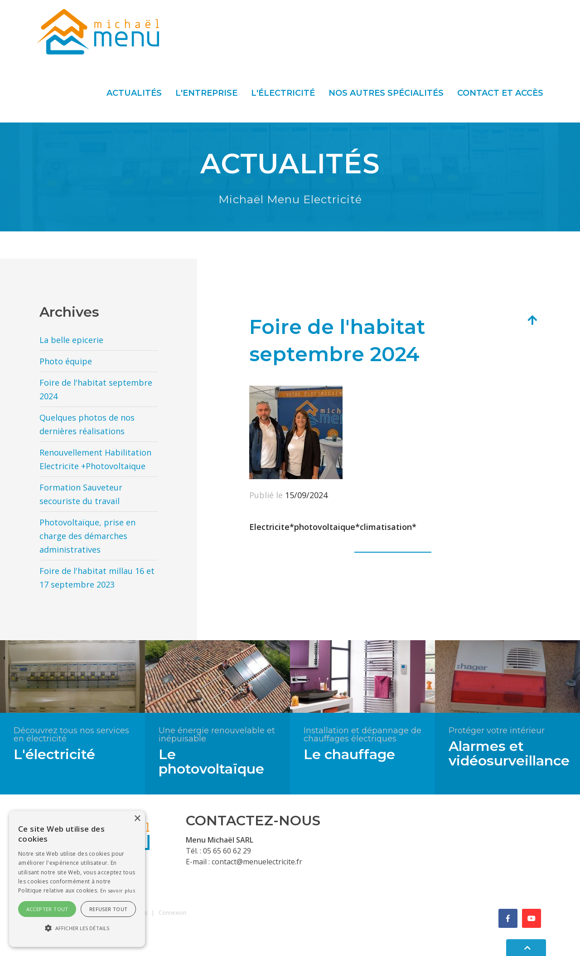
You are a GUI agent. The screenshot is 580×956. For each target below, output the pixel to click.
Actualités (134, 93)
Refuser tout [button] (108, 909)
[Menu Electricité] (98, 30)
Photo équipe (65, 361)
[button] (77, 928)
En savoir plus (117, 890)
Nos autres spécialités (386, 93)
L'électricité (283, 93)
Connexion (172, 913)
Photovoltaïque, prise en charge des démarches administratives (87, 536)
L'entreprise (206, 93)
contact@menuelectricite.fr (257, 862)
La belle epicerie (71, 339)
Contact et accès (500, 93)
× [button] (137, 818)
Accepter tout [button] (47, 909)
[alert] (77, 879)
